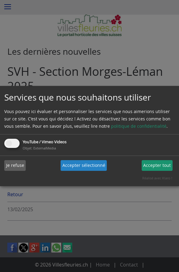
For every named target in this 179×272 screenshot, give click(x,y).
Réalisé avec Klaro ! (157, 178)
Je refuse (15, 165)
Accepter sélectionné (83, 165)
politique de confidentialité (138, 126)
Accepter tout (157, 165)
